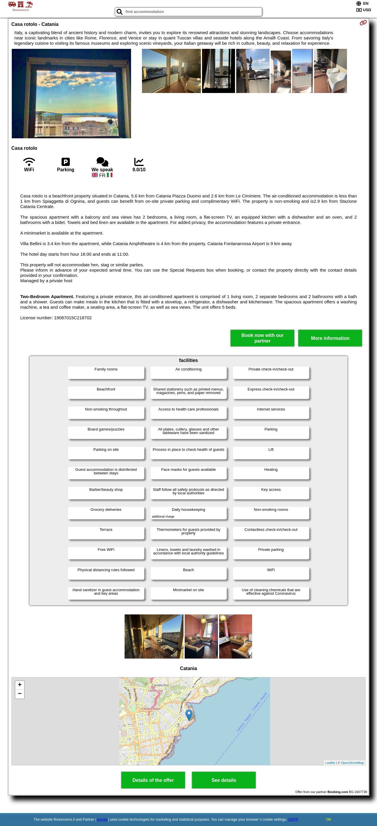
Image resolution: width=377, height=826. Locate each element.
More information (330, 338)
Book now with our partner (263, 338)
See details (223, 780)
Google (102, 819)
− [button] (20, 694)
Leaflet (330, 762)
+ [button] (20, 685)
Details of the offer (153, 780)
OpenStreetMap (352, 762)
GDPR (293, 819)
